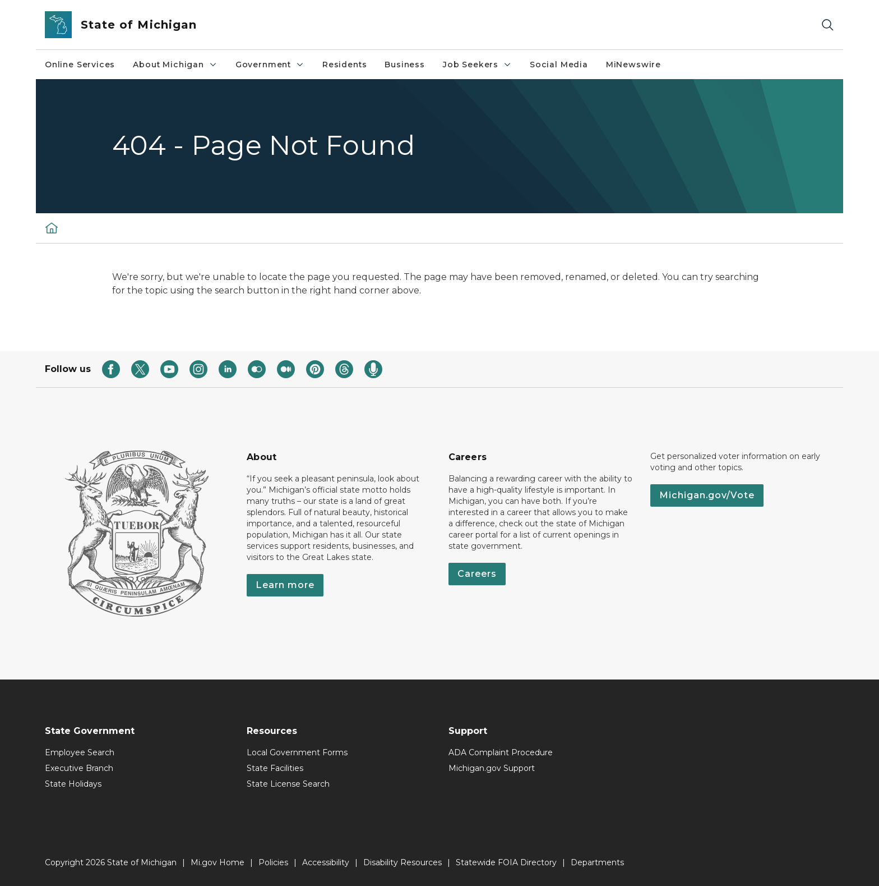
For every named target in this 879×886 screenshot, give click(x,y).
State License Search (288, 784)
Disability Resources (402, 862)
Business (405, 64)
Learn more (285, 585)
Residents (344, 64)
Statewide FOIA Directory (506, 862)
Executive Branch (79, 768)
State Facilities (275, 768)
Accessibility (325, 862)
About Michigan (175, 64)
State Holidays (73, 784)
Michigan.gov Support (491, 768)
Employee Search (79, 752)
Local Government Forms (297, 752)
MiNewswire (633, 64)
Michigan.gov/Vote (707, 495)
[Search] (827, 25)
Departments (597, 862)
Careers (477, 573)
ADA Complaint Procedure (500, 752)
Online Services (80, 64)
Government (269, 64)
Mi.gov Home (217, 862)
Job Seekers (477, 64)
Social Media (559, 64)
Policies (273, 862)
